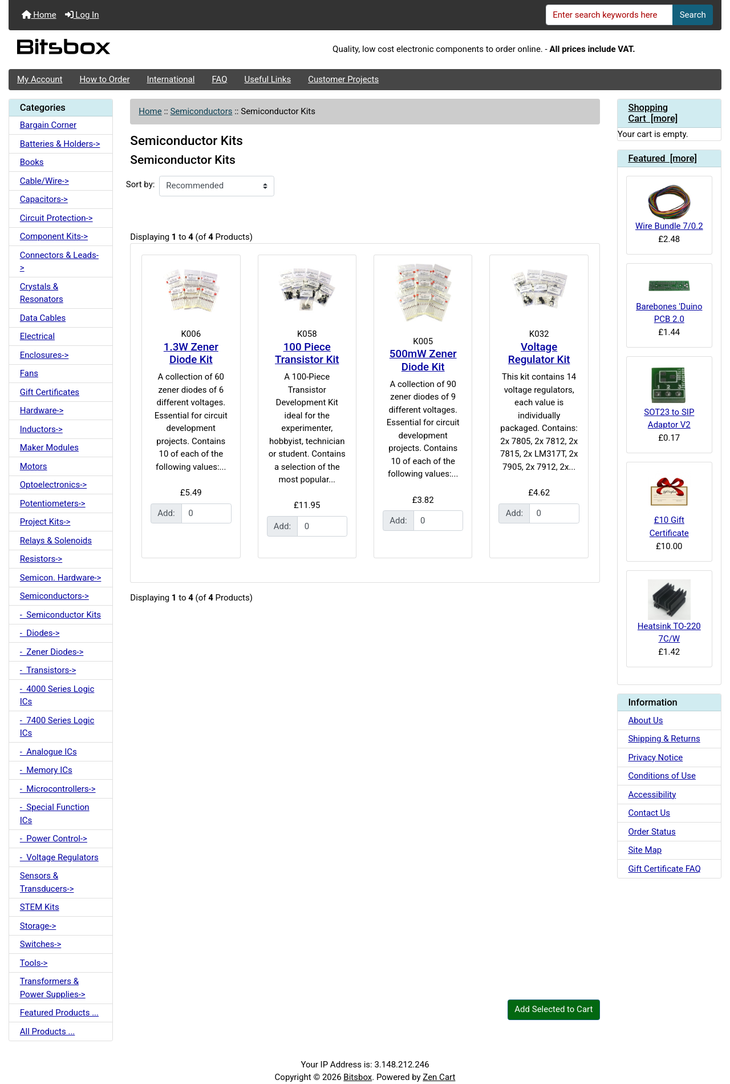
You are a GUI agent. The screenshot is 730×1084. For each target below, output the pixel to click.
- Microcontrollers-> (58, 789)
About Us (645, 720)
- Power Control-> (53, 838)
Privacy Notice (655, 757)
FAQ (219, 79)
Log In (82, 15)
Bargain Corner (48, 125)
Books (32, 162)
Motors (33, 466)
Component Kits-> (54, 236)
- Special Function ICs (55, 813)
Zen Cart (439, 1077)
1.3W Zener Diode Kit (191, 353)
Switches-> (41, 944)
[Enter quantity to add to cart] (206, 513)
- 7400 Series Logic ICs (57, 727)
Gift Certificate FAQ (664, 869)
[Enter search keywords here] (610, 15)
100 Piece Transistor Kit (307, 353)
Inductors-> (41, 429)
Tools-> (34, 963)
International (170, 79)
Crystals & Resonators (41, 293)
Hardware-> (42, 410)
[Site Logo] (127, 50)
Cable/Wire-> (44, 181)
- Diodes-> (40, 633)
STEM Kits (39, 907)
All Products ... (47, 1031)
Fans (29, 373)
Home (39, 15)
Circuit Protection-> (56, 218)
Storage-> (38, 926)
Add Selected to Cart (553, 1009)
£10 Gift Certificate (669, 504)
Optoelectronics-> (53, 484)
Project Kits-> (45, 522)
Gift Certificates (49, 392)
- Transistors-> (48, 670)
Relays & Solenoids (56, 540)
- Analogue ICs (48, 752)
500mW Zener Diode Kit (423, 360)
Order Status (651, 832)
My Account (39, 79)
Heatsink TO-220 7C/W (669, 611)
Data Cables (43, 318)
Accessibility (652, 794)
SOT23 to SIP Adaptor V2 (669, 397)
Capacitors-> (44, 199)
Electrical (37, 336)
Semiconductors (201, 111)
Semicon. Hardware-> (61, 578)
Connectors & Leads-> (59, 261)
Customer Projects (343, 79)
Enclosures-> (44, 355)
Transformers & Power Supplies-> (53, 988)
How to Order (104, 79)
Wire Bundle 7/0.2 (669, 208)
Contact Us (649, 813)
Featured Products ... (59, 1013)
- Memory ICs (46, 770)
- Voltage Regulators (59, 857)
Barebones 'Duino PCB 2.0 (669, 298)
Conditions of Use (661, 776)
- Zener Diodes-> (52, 652)
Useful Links (268, 79)
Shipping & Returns (664, 739)
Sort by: (140, 184)
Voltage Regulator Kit (539, 353)
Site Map (645, 850)
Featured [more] (662, 158)
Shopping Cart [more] (653, 113)
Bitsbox (357, 1077)
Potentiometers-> (53, 503)
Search (693, 15)
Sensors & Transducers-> (47, 882)
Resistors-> (41, 559)
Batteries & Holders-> (60, 144)
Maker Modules (49, 447)
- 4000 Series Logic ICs (57, 695)
